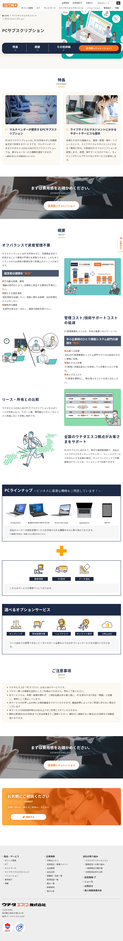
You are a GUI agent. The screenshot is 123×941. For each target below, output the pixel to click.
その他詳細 (64, 48)
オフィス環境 (27, 7)
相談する (28, 816)
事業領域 (51, 887)
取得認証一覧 (52, 879)
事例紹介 (107, 7)
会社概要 (51, 868)
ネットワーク (49, 7)
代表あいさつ (52, 860)
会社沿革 (51, 872)
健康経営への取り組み (94, 864)
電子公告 (51, 891)
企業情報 (65, 3)
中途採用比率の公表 (94, 872)
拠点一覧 (51, 883)
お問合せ (89, 3)
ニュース (88, 881)
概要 (37, 48)
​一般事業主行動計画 (94, 868)
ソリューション (93, 7)
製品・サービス (11, 856)
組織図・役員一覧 (54, 876)
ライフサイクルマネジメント (71, 7)
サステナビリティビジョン (96, 860)
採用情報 (77, 3)
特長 (15, 48)
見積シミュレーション (99, 48)
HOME (5, 15)
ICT (38, 7)
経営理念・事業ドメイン (57, 864)
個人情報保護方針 (93, 890)
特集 (117, 7)
